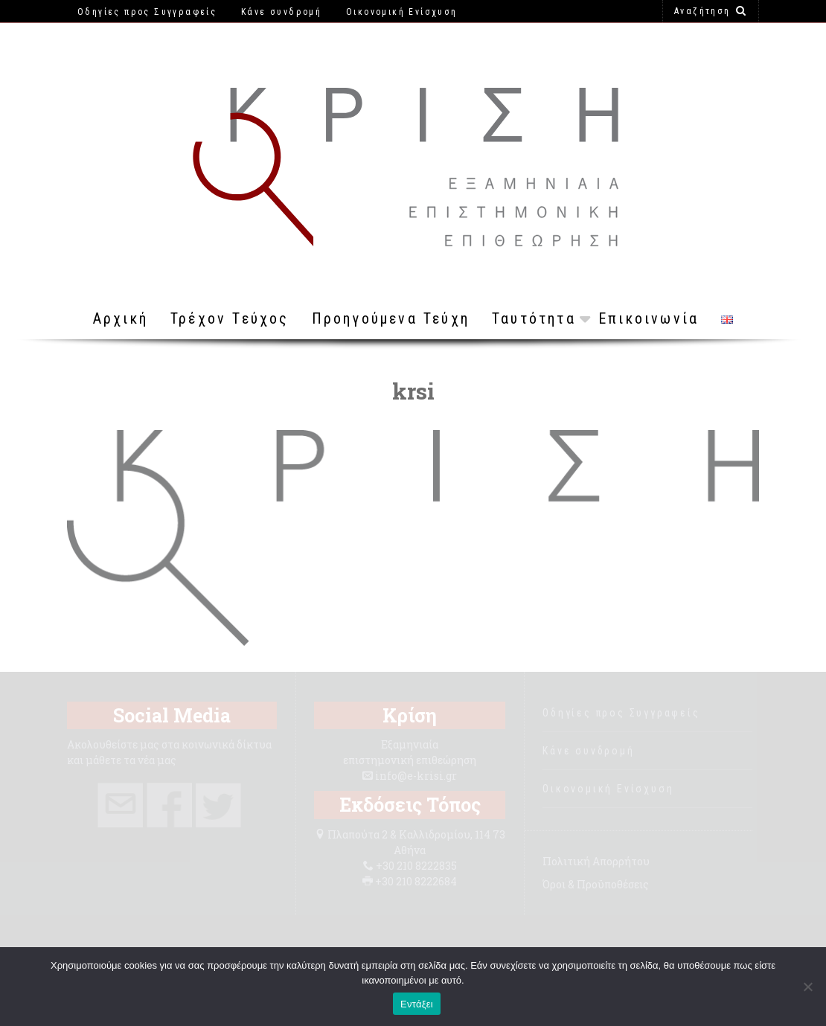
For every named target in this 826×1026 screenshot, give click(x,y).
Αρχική (120, 318)
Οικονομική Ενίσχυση (607, 789)
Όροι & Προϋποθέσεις (595, 884)
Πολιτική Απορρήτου (596, 861)
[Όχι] (807, 986)
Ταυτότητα (534, 318)
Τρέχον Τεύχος (229, 318)
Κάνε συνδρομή (588, 751)
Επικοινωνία (648, 318)
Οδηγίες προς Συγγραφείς (620, 713)
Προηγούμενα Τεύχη (391, 318)
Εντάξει (416, 1004)
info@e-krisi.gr (416, 776)
